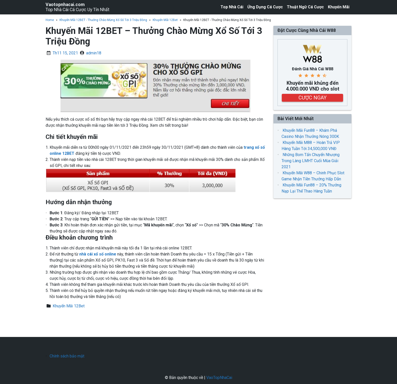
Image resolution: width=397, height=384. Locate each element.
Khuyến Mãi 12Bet (165, 20)
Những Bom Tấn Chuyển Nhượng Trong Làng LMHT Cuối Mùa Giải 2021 (311, 160)
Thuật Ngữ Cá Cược (305, 7)
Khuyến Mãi (338, 7)
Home (50, 20)
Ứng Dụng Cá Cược (265, 7)
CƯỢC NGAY (313, 98)
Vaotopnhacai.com (65, 4)
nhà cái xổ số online (97, 254)
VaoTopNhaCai (219, 377)
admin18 (93, 53)
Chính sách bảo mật (67, 356)
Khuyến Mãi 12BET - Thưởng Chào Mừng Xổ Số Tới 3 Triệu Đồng (103, 20)
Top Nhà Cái (232, 7)
